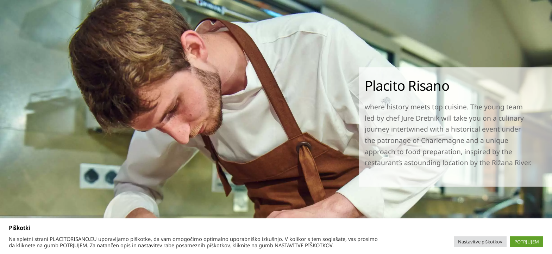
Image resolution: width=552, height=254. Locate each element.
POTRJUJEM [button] (526, 241)
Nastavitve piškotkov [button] (480, 241)
